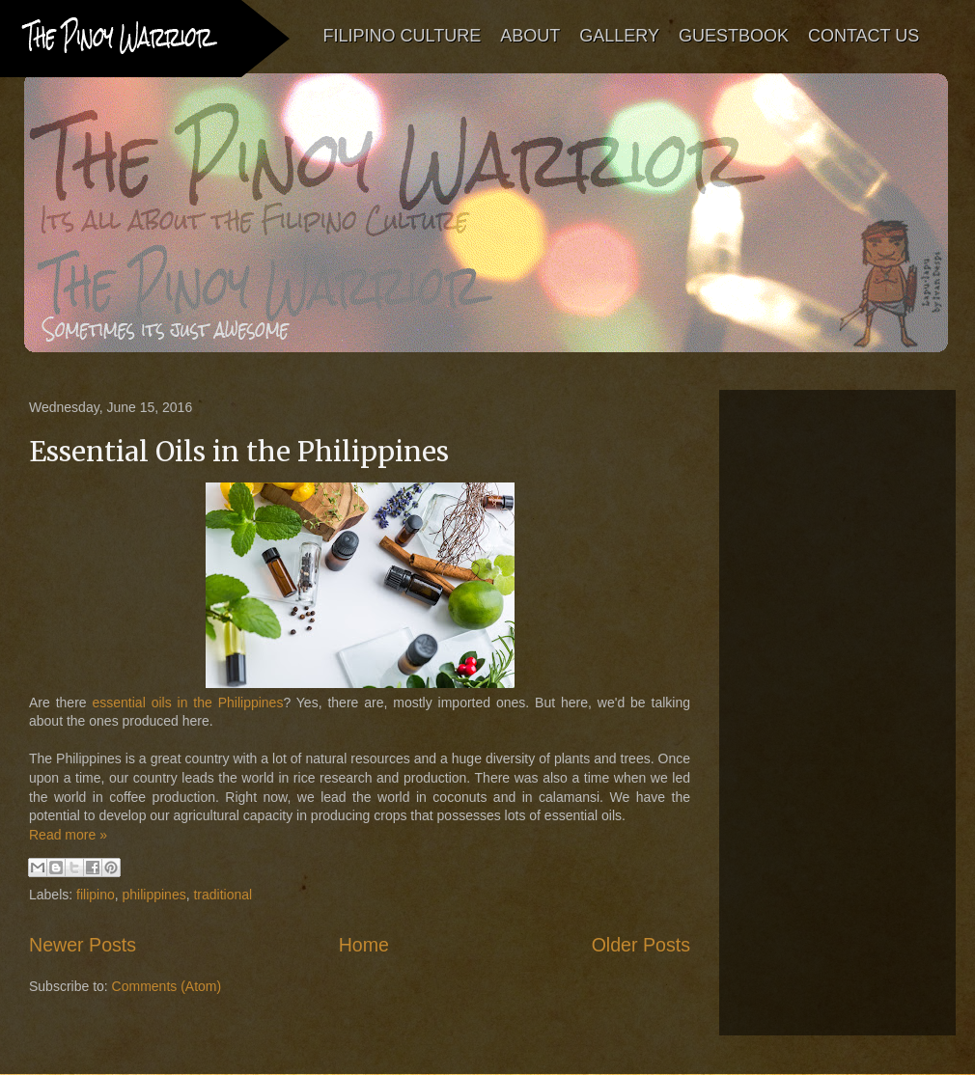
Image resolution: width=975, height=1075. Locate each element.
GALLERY (620, 35)
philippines (154, 894)
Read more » (68, 834)
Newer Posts (82, 944)
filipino (95, 894)
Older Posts (641, 944)
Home (364, 944)
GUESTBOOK (734, 35)
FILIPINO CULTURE (402, 35)
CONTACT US (863, 35)
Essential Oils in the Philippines (239, 451)
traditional (222, 894)
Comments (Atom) (167, 986)
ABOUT (531, 35)
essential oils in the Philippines (187, 702)
